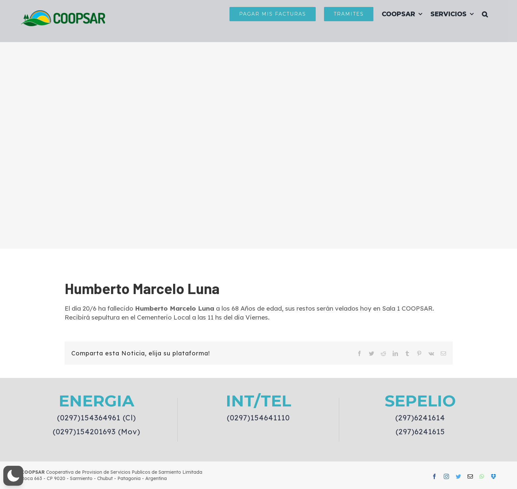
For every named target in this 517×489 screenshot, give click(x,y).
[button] (485, 14)
